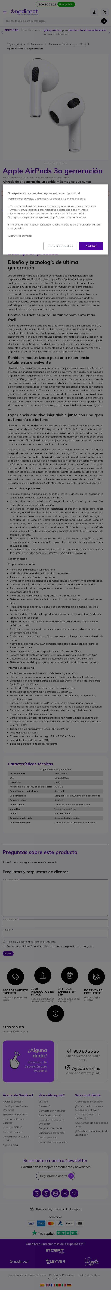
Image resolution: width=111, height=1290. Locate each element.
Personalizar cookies (60, 246)
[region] (55, 219)
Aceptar (91, 246)
